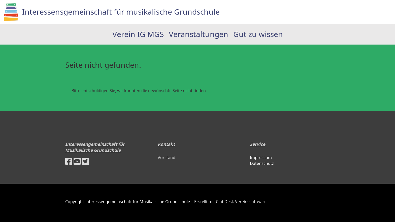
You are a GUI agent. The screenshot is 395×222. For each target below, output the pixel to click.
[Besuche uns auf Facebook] (68, 161)
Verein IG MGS (138, 34)
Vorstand (166, 157)
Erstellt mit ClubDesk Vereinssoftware (230, 201)
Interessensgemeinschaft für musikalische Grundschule (121, 12)
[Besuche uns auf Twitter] (85, 161)
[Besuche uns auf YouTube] (77, 161)
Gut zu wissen (258, 34)
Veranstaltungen (198, 34)
